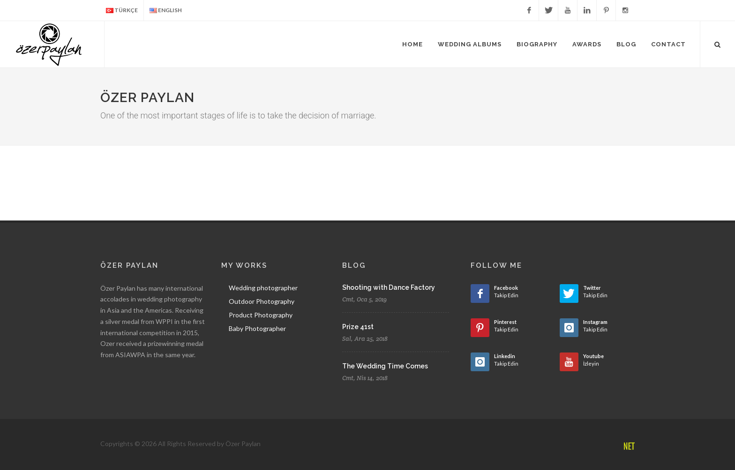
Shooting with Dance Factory (388, 287)
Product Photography (260, 315)
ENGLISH (166, 11)
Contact (668, 44)
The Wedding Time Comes (385, 366)
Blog (626, 44)
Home (412, 44)
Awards (586, 44)
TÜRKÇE (122, 11)
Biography (537, 44)
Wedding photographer (263, 288)
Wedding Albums (470, 44)
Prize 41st (358, 326)
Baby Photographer (257, 328)
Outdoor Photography (261, 301)
